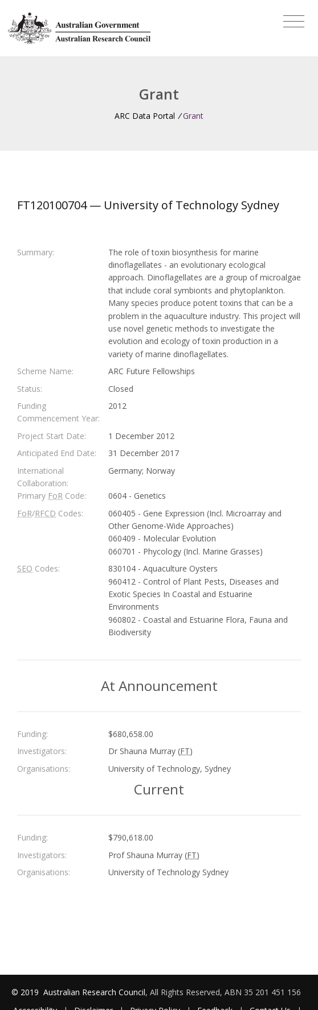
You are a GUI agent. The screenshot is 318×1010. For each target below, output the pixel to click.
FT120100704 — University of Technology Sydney (148, 205)
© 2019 (26, 992)
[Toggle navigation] (294, 21)
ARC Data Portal (145, 115)
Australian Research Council (94, 992)
